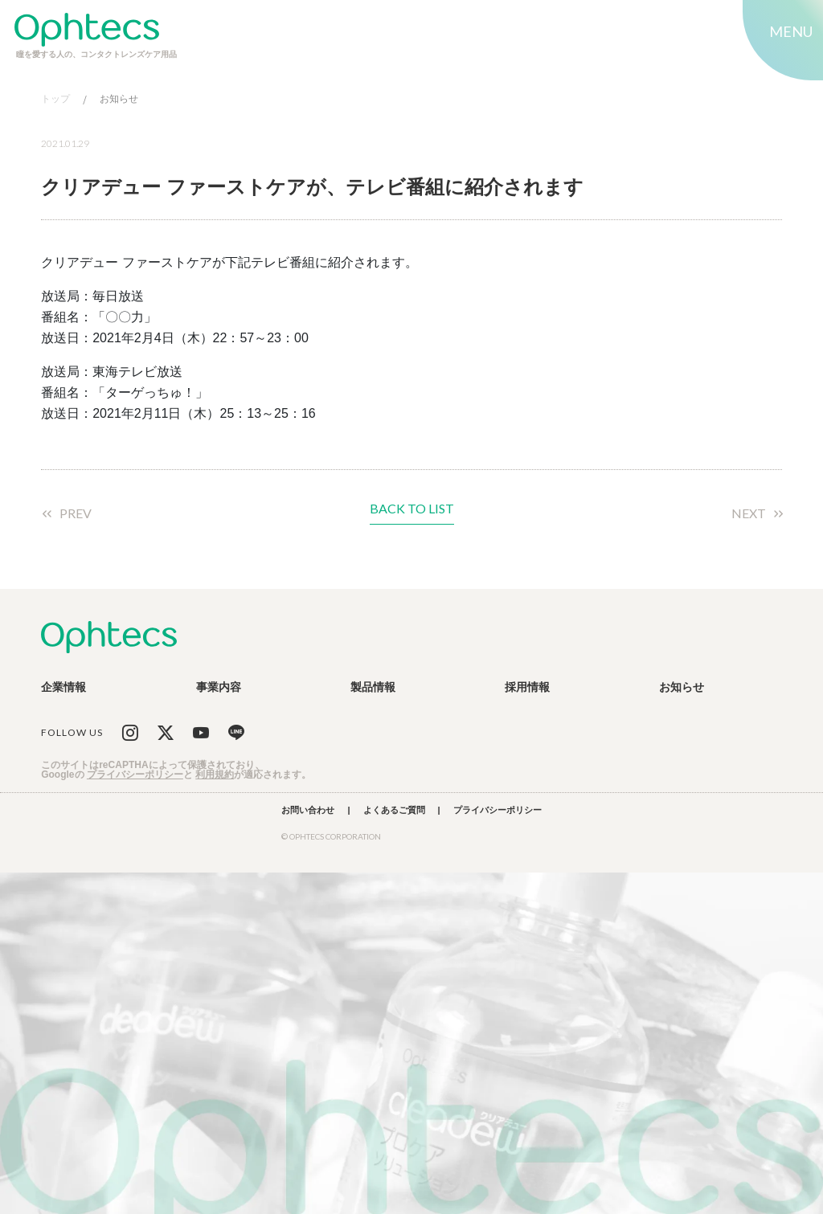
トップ (55, 99)
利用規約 (214, 774)
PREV (75, 513)
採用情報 (527, 687)
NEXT (748, 513)
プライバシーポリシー (135, 774)
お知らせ (119, 99)
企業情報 (63, 687)
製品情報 (372, 687)
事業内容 (218, 687)
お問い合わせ (307, 810)
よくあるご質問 (394, 810)
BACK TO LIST (412, 509)
